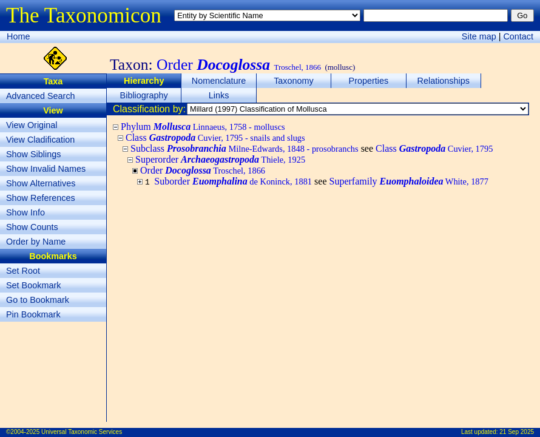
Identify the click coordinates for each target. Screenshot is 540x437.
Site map (479, 36)
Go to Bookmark (37, 300)
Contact (518, 36)
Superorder (220, 159)
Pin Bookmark (33, 314)
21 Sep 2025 (516, 432)
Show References (40, 198)
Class (215, 137)
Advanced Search (40, 96)
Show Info (25, 212)
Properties (369, 81)
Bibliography (144, 95)
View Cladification (40, 139)
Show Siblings (33, 154)
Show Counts (32, 227)
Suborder (233, 181)
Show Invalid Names (46, 169)
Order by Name (36, 241)
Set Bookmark (33, 285)
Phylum (203, 126)
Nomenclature (219, 81)
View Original (32, 125)
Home (18, 36)
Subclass (244, 148)
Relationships (443, 81)
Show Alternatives (40, 183)
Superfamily (408, 181)
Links (219, 95)
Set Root (23, 271)
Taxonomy (294, 81)
